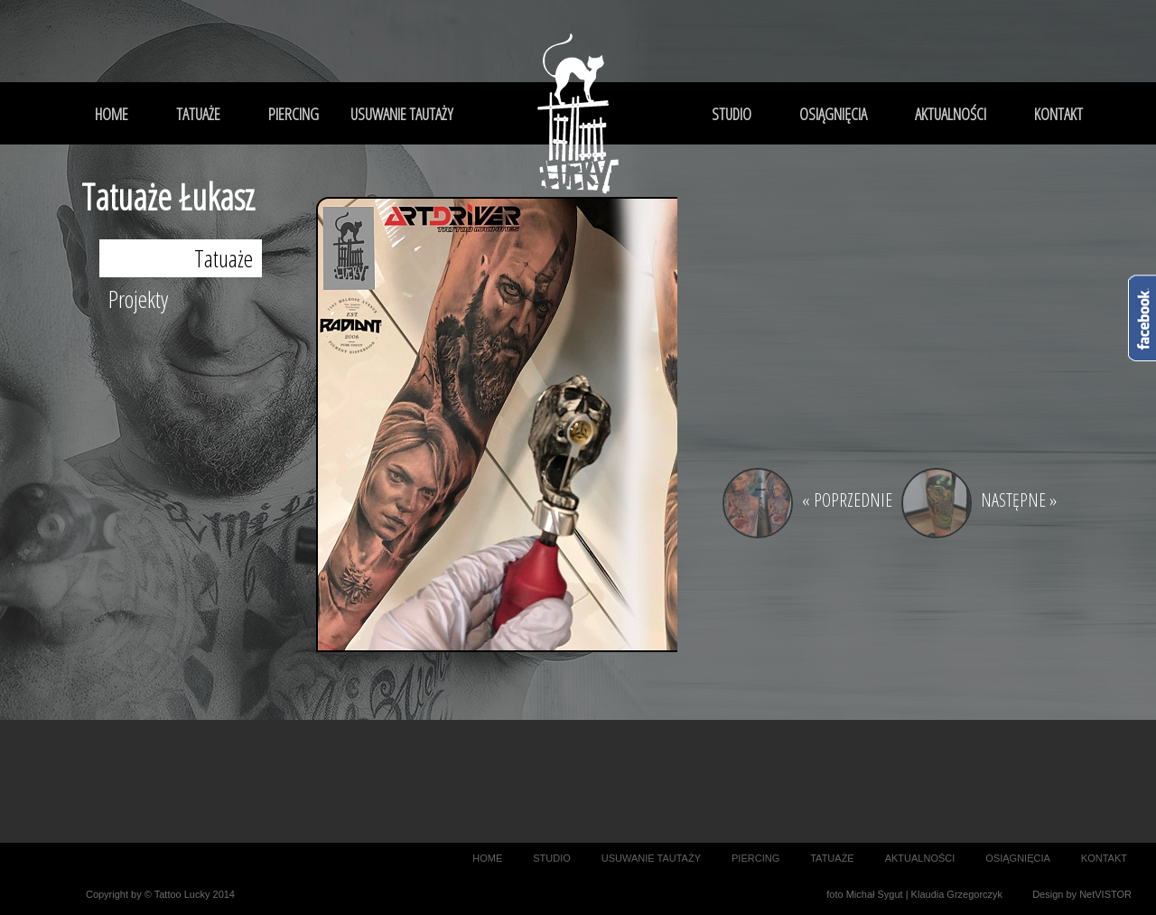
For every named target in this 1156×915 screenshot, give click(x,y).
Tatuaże (223, 258)
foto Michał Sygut (864, 894)
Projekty (138, 299)
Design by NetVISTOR (1082, 894)
